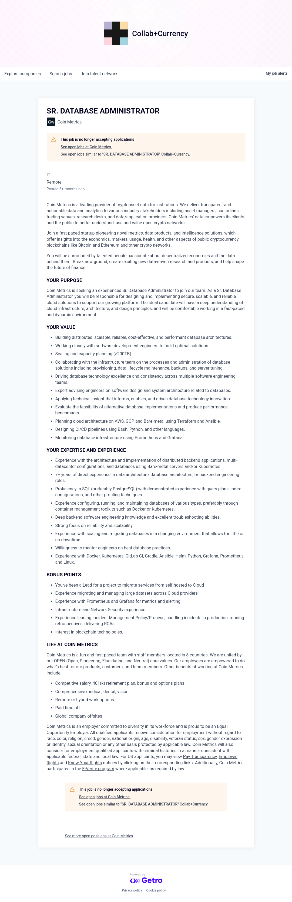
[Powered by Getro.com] (146, 878)
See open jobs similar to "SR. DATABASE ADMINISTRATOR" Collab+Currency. (125, 154)
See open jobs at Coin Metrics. (86, 147)
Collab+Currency (160, 33)
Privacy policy (132, 890)
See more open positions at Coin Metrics (99, 836)
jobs (60, 73)
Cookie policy (156, 890)
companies (22, 73)
